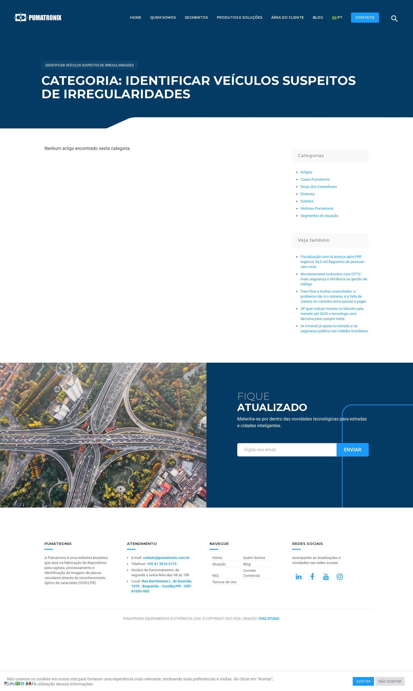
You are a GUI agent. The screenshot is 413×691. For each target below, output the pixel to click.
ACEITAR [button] (363, 681)
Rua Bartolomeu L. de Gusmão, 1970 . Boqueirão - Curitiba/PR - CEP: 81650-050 (161, 586)
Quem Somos (163, 17)
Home (135, 17)
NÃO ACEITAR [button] (390, 681)
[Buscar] (394, 19)
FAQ (215, 575)
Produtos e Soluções (239, 17)
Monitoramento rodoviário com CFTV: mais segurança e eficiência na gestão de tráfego (334, 279)
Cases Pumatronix (315, 179)
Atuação (219, 564)
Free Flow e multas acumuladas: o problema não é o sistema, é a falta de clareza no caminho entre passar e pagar (333, 296)
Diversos (307, 194)
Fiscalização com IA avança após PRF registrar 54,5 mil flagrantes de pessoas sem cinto (332, 262)
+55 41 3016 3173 (162, 564)
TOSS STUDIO (268, 619)
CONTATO (365, 17)
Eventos (307, 201)
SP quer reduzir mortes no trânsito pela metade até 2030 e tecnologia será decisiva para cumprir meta (332, 314)
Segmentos (196, 17)
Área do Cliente (287, 17)
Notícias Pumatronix (317, 208)
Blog (318, 17)
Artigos (306, 172)
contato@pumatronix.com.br (166, 558)
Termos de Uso (224, 582)
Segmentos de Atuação (319, 216)
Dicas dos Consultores (319, 187)
